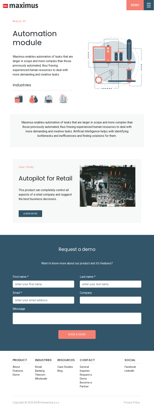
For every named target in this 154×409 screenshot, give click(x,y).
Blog (60, 370)
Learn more (30, 213)
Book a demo (77, 334)
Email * (17, 293)
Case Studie (65, 366)
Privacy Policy (132, 402)
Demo (135, 5)
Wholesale (41, 378)
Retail (38, 366)
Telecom (40, 374)
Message (19, 309)
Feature (18, 370)
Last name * (87, 277)
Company (86, 293)
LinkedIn (129, 370)
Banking (40, 370)
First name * (21, 277)
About (16, 366)
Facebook (130, 366)
